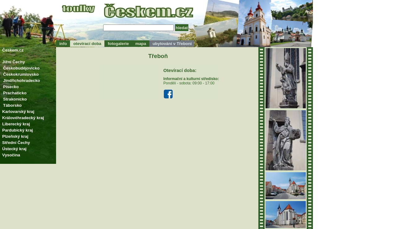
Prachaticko (15, 93)
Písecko (11, 86)
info (63, 43)
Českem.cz (13, 50)
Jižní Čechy (13, 62)
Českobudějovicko (21, 68)
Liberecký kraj (16, 124)
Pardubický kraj (17, 130)
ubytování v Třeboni (171, 43)
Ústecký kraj (14, 148)
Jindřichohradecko (21, 80)
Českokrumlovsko (21, 74)
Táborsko (12, 105)
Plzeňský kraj (15, 136)
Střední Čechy (16, 142)
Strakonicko (15, 99)
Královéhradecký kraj (23, 117)
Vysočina (11, 155)
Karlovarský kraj (18, 111)
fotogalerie (118, 43)
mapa (140, 43)
